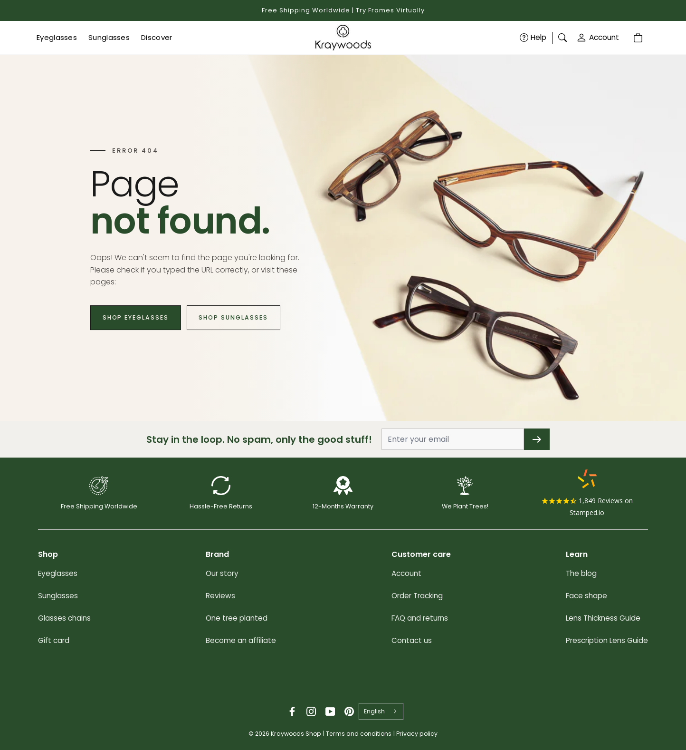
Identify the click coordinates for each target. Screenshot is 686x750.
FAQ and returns (419, 618)
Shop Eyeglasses (139, 317)
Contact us (411, 640)
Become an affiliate (241, 640)
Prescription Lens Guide (607, 640)
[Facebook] (292, 711)
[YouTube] (330, 711)
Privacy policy (417, 734)
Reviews (220, 596)
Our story (222, 573)
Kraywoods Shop (296, 734)
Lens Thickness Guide (603, 618)
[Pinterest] (349, 711)
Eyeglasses (57, 573)
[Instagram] (311, 711)
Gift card (53, 640)
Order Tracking (417, 596)
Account (597, 37)
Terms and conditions (358, 734)
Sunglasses (58, 596)
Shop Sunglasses (244, 317)
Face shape (586, 596)
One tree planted (236, 618)
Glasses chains (64, 618)
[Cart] (639, 37)
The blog (581, 573)
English (374, 711)
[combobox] (381, 711)
